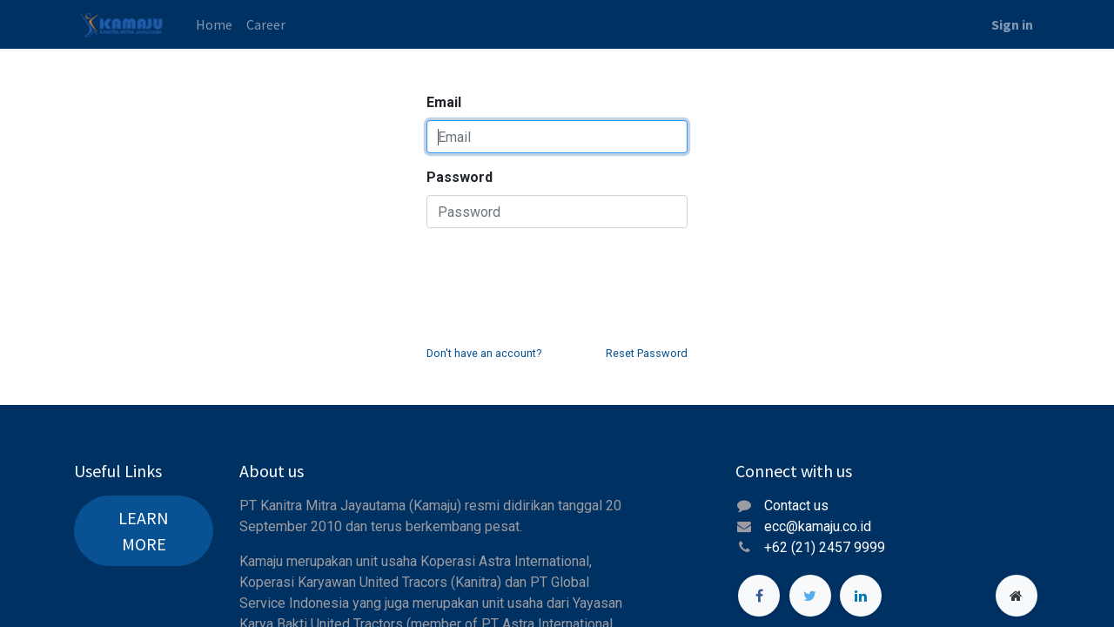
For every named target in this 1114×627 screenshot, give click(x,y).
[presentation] (558, 276)
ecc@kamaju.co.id (817, 526)
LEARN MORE (143, 531)
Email (443, 102)
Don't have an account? (483, 353)
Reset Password (647, 353)
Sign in (1012, 24)
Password (459, 177)
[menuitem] (214, 24)
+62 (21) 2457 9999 (826, 547)
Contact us (796, 505)
